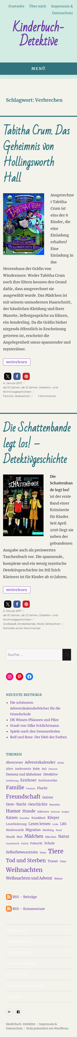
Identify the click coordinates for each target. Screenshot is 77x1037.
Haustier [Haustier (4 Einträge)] (54, 804)
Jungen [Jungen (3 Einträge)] (65, 811)
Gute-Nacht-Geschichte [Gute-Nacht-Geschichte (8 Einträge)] (26, 804)
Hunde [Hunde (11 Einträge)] (28, 811)
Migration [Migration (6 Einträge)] (33, 830)
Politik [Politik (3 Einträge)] (24, 843)
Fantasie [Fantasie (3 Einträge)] (30, 788)
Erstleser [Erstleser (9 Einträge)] (28, 780)
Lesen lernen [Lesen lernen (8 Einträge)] (40, 824)
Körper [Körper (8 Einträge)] (53, 817)
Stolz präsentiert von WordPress (47, 1028)
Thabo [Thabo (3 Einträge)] (43, 852)
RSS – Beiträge (21, 897)
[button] (7, 376)
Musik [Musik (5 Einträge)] (10, 837)
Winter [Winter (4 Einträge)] (58, 878)
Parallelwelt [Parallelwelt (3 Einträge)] (12, 843)
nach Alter (17, 974)
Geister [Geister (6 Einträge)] (47, 797)
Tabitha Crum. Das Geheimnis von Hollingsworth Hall (36, 154)
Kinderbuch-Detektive (38, 34)
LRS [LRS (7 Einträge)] (63, 824)
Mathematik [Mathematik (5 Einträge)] (15, 830)
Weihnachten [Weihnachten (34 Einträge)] (24, 869)
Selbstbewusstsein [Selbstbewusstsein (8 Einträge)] (22, 852)
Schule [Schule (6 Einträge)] (49, 843)
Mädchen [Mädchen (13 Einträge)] (33, 836)
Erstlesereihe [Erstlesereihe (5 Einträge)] (47, 780)
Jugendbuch (19, 952)
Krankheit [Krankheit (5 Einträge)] (38, 818)
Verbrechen (22, 396)
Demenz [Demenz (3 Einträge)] (52, 769)
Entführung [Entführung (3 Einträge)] (12, 780)
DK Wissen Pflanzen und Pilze (34, 720)
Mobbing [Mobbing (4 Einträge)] (48, 830)
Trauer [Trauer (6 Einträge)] (53, 861)
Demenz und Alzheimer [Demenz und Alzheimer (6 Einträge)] (23, 774)
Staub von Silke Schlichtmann (34, 725)
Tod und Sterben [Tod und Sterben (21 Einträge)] (26, 861)
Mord (40, 623)
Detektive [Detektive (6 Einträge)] (50, 774)
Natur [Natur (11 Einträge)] (63, 836)
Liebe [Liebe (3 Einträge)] (55, 824)
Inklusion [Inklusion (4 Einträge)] (43, 811)
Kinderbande (27, 623)
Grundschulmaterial (26, 985)
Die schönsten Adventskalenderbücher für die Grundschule (35, 708)
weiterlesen (18, 361)
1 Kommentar (47, 396)
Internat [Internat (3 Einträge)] (55, 811)
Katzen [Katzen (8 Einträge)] (12, 817)
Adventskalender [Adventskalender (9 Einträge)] (40, 762)
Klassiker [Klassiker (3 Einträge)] (25, 818)
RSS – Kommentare (25, 909)
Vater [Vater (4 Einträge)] (63, 861)
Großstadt (9, 623)
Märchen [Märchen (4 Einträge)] (50, 836)
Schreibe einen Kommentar (21, 628)
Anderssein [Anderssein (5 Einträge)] (23, 769)
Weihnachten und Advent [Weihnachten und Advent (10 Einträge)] (29, 878)
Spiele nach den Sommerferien (35, 731)
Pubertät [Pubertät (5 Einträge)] (36, 843)
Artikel (14, 996)
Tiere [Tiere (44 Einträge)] (55, 851)
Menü (38, 68)
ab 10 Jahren (11, 387)
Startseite (16, 6)
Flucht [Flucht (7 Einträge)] (42, 788)
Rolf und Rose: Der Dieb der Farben (38, 737)
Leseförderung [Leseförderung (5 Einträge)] (16, 824)
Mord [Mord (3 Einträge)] (59, 830)
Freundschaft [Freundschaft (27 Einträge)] (23, 796)
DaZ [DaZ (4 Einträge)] (44, 768)
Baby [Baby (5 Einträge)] (36, 769)
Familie (8, 396)
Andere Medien (22, 963)
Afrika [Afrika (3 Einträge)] (60, 763)
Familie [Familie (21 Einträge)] (15, 788)
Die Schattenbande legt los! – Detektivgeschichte (36, 444)
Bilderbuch (18, 930)
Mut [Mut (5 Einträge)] (20, 837)
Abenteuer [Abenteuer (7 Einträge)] (14, 762)
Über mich (37, 6)
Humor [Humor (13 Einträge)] (13, 811)
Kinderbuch (19, 941)
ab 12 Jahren (29, 387)
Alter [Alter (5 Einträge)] (9, 769)
